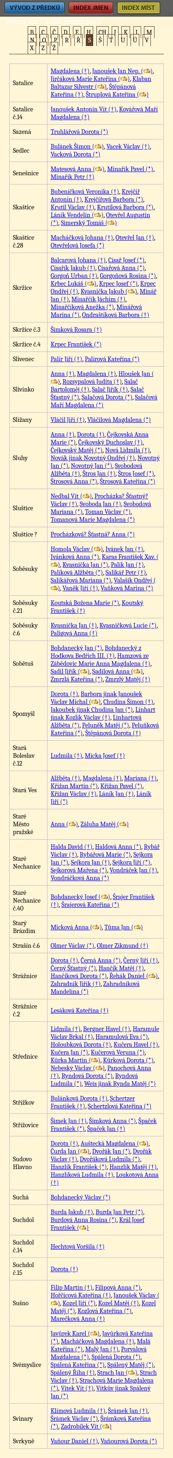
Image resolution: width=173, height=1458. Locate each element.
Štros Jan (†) (99, 474)
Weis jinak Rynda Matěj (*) (120, 1084)
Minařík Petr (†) (73, 177)
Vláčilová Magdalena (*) (119, 420)
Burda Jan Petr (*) (119, 1212)
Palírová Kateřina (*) (112, 359)
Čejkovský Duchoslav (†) (110, 442)
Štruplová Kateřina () (117, 94)
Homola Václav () (77, 549)
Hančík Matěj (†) (121, 968)
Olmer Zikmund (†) (123, 946)
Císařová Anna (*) (121, 268)
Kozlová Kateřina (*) (104, 1311)
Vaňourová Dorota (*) (129, 1441)
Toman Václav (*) (108, 512)
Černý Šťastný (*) (73, 968)
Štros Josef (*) (136, 474)
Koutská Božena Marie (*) (85, 603)
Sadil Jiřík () (70, 671)
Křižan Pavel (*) (121, 786)
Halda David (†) (72, 847)
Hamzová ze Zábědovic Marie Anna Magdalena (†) (100, 660)
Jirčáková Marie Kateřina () (90, 79)
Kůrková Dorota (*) (128, 1060)
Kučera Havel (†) (135, 1045)
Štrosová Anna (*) (74, 481)
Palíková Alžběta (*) (77, 572)
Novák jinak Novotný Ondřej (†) (93, 458)
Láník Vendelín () (77, 215)
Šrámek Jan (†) (128, 1411)
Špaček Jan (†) (106, 1129)
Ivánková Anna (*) (75, 557)
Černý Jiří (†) (140, 960)
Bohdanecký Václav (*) (81, 1197)
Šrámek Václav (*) (74, 1419)
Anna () (64, 824)
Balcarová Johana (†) (78, 260)
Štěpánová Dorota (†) (113, 733)
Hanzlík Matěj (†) (132, 1167)
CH (103, 32)
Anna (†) (63, 374)
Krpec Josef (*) (118, 284)
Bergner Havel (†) (106, 1029)
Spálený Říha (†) (73, 1373)
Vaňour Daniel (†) (74, 1441)
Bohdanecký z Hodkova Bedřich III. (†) (96, 652)
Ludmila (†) (67, 756)
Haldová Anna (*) (118, 847)
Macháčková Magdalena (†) (97, 1341)
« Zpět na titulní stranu (73, 21)
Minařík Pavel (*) (130, 169)
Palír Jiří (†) (67, 359)
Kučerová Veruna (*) (118, 1052)
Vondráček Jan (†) (133, 870)
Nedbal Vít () (71, 496)
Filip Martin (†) (72, 1287)
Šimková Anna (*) (112, 1121)
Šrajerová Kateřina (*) (90, 905)
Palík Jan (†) (127, 565)
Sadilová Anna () (117, 671)
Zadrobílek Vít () (86, 1426)
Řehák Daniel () (133, 976)
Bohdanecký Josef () (80, 897)
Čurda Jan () (70, 1151)
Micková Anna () (76, 927)
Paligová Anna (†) (74, 633)
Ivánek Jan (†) (124, 549)
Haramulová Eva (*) (121, 1037)
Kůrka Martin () (76, 1060)
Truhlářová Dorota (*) (79, 132)
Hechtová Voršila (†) (78, 1247)
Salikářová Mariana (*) (81, 580)
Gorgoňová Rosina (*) (128, 276)
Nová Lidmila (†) (127, 450)
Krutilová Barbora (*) (125, 207)
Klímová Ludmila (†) (78, 1411)
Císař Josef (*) (126, 260)
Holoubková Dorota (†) (81, 1045)
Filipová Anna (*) (118, 1287)
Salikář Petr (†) (126, 572)
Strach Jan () (117, 1373)
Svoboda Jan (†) (100, 504)
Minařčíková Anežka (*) (82, 307)
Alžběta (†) (65, 778)
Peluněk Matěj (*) (105, 725)
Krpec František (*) (76, 344)
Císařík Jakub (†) (73, 268)
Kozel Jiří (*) (79, 1303)
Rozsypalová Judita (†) (92, 382)
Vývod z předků (35, 8)
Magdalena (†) (70, 71)
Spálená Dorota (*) (115, 1357)
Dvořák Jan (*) (111, 1151)
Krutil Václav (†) (73, 207)
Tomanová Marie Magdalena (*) (93, 520)
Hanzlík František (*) (79, 1167)
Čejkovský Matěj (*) (77, 450)
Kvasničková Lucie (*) (128, 625)
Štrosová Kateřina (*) (127, 481)
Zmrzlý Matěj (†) (127, 679)
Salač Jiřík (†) (110, 389)
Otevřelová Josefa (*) (77, 245)
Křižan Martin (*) (74, 786)
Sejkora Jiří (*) (131, 862)
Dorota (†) (91, 434)
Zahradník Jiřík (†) (76, 984)
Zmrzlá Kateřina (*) (77, 679)
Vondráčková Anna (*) (80, 878)
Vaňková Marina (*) (127, 588)
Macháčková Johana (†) (82, 238)
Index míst (138, 8)
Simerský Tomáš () (89, 223)
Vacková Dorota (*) (76, 154)
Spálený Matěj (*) (130, 1365)
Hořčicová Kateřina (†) (81, 1295)
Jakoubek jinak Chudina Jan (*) (92, 710)
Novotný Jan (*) (92, 466)
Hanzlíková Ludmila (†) (82, 1175)
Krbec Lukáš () (74, 284)
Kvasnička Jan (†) (74, 625)
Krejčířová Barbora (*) (113, 199)
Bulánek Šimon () (77, 146)
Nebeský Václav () (78, 1068)
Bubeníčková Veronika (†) (85, 192)
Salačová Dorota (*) (107, 397)
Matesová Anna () (78, 169)
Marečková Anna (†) (78, 1319)
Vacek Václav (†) (128, 146)
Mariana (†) (140, 778)
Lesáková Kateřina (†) (80, 1010)
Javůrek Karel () (75, 1333)
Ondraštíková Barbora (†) (115, 315)
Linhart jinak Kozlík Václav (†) (103, 713)
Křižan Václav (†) (73, 794)
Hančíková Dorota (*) (79, 976)
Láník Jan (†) (116, 794)
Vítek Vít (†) (77, 1388)
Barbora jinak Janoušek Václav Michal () (97, 698)
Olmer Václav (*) (73, 946)
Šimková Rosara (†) (76, 330)
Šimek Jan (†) (69, 1121)
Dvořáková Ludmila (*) (110, 1159)
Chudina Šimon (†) (128, 702)
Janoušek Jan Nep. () (122, 71)
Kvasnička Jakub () (109, 291)
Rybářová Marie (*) (105, 855)
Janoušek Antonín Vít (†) (84, 109)
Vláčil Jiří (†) (68, 420)
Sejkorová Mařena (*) (79, 870)
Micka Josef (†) (105, 756)
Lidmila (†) (66, 1029)
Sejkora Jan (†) (90, 862)
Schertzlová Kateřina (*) (119, 1106)
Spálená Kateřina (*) (78, 1365)
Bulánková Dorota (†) (79, 1098)
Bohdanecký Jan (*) (76, 648)
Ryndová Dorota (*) (87, 1076)
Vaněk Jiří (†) (80, 588)
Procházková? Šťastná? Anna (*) (93, 534)
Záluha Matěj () (105, 824)
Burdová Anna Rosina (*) (84, 1220)
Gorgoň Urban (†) (74, 276)
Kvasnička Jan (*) (85, 565)
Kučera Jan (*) (70, 1052)
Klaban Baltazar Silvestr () (101, 83)
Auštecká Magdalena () (115, 1143)
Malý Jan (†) (102, 1349)
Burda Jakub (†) (72, 1212)
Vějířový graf (21, 21)
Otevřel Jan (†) (135, 238)
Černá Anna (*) (101, 960)
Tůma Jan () (123, 927)
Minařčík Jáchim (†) (98, 299)
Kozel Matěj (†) (118, 1303)
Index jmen (91, 8)
